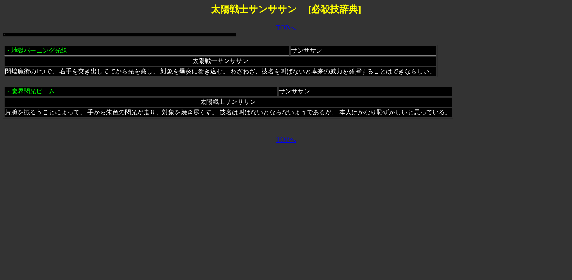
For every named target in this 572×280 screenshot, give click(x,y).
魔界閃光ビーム (33, 91)
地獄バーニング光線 (39, 50)
